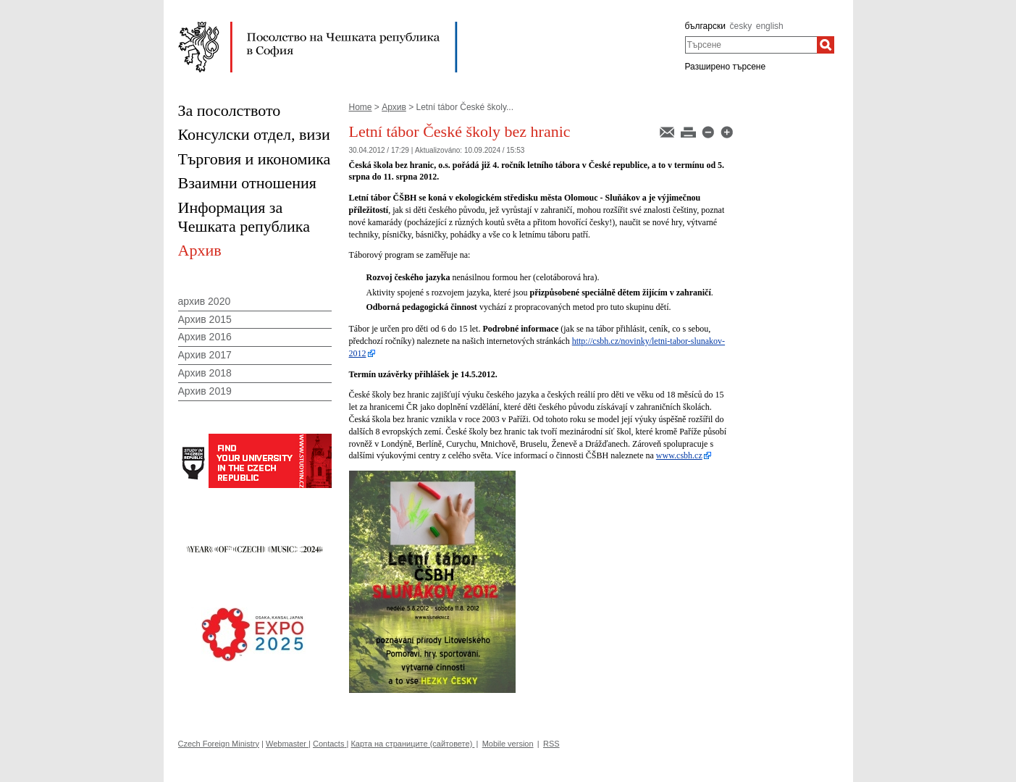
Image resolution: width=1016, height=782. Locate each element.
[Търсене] (825, 45)
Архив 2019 (205, 391)
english (770, 26)
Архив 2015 (205, 319)
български (705, 26)
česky (740, 26)
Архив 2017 (205, 355)
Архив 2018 (205, 373)
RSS (551, 743)
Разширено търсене (725, 66)
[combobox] (751, 45)
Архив (394, 107)
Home (360, 107)
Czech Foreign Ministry (218, 743)
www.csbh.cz (679, 455)
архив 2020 (204, 301)
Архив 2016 (205, 336)
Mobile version (508, 743)
